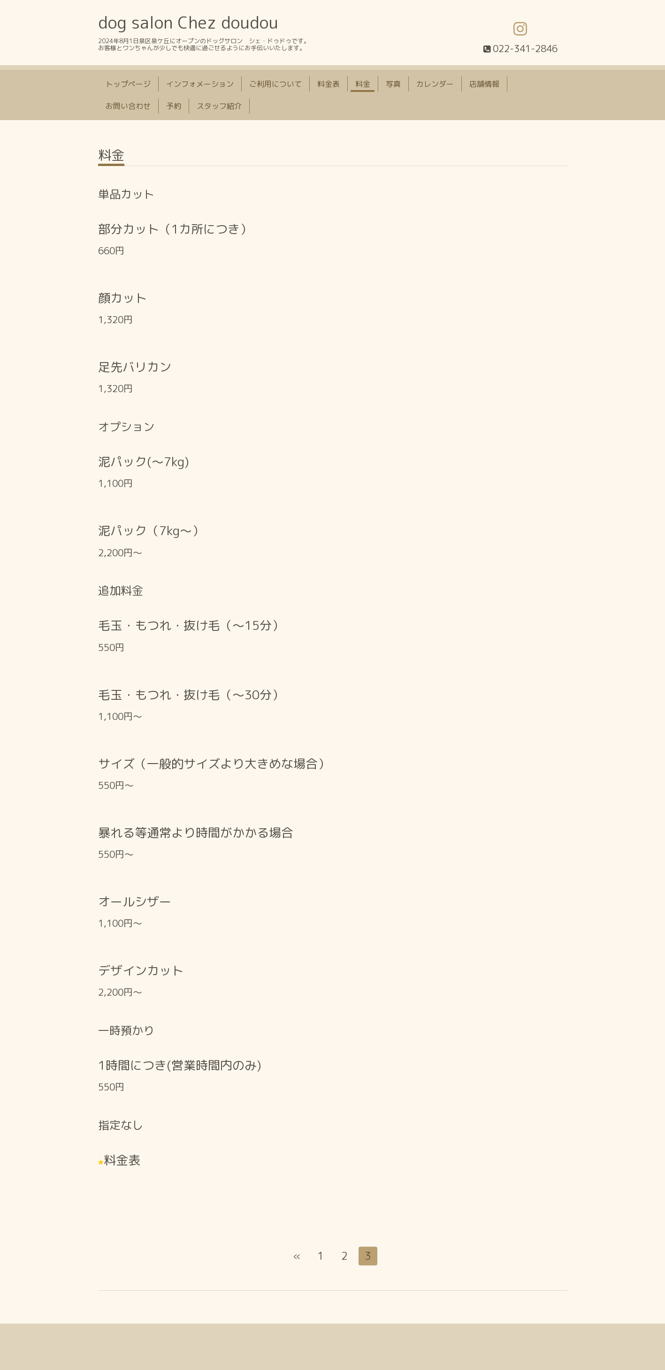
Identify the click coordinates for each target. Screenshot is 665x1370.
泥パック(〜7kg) (143, 461)
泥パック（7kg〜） (151, 530)
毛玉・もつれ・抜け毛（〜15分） (191, 625)
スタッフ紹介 (219, 106)
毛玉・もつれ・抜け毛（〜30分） (191, 694)
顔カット (122, 297)
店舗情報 (484, 84)
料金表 (328, 84)
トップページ (128, 84)
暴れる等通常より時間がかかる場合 (195, 832)
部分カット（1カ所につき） (175, 228)
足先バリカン (134, 366)
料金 (362, 84)
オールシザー (134, 901)
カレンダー (435, 84)
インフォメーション (200, 84)
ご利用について (275, 84)
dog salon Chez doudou (188, 22)
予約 (173, 106)
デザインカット (140, 970)
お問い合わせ (128, 106)
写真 (393, 84)
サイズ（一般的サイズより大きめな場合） (214, 763)
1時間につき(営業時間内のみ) (179, 1065)
